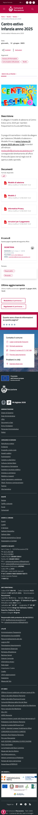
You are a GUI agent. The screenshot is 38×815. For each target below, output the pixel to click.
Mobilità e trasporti (7, 476)
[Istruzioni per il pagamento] (5, 222)
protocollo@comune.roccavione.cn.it (17, 150)
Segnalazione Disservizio (9, 648)
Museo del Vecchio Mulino (10, 751)
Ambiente (4, 446)
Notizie (15, 17)
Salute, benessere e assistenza (11, 479)
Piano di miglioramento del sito (11, 639)
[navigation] (4, 9)
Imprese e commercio (8, 473)
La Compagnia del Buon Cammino (12, 748)
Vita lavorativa (6, 489)
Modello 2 (12, 195)
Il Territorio (4, 528)
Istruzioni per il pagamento (19, 221)
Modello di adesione (16, 182)
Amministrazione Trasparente (11, 632)
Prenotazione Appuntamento (11, 645)
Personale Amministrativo (10, 429)
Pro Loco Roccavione (8, 738)
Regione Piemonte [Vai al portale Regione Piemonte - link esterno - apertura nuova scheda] (7, 2)
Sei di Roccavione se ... (8, 754)
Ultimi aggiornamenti (8, 674)
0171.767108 (8, 551)
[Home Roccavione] (18, 9)
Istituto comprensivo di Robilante (12, 757)
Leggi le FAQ (5, 642)
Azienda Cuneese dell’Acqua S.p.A (12, 725)
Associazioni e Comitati (9, 541)
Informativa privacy (7, 661)
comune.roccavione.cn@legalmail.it (17, 561)
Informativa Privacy (16, 208)
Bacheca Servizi (6, 655)
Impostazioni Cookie (8, 668)
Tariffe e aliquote (6, 503)
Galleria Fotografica (7, 531)
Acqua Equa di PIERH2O (9, 764)
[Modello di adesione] (5, 183)
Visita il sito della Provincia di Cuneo (13, 699)
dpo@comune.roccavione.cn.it (16, 620)
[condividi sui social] (6, 50)
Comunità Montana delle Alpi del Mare (14, 702)
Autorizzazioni (6, 456)
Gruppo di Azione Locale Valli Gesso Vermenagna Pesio (19, 718)
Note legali (5, 665)
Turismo (3, 486)
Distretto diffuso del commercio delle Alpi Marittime (18, 705)
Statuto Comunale (7, 658)
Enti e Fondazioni (7, 426)
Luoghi (3, 524)
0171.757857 (9, 554)
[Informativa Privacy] (5, 209)
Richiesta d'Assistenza (8, 652)
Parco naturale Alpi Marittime (11, 708)
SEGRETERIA (9, 247)
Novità (9, 17)
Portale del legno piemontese (11, 761)
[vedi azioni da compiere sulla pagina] (16, 50)
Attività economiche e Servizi (11, 537)
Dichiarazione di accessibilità (10, 635)
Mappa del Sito (6, 681)
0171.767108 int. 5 (17, 255)
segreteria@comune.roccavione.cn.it (19, 257)
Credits (3, 671)
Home (3, 17)
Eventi (3, 521)
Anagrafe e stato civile (8, 450)
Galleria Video (5, 534)
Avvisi (3, 507)
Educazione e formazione (9, 466)
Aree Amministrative (8, 416)
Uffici (3, 419)
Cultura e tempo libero (8, 463)
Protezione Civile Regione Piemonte (13, 721)
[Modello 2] (5, 196)
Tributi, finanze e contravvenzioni (12, 482)
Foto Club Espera (7, 744)
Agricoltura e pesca (7, 443)
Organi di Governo (7, 412)
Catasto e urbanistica (8, 460)
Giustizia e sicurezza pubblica (10, 469)
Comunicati (5, 510)
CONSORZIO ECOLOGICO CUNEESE (13, 731)
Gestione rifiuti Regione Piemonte (12, 735)
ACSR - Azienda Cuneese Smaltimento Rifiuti (16, 728)
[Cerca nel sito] (32, 9)
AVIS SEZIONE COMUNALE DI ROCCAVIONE (16, 741)
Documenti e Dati (7, 422)
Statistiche (5, 678)
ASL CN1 (4, 712)
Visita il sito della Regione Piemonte (13, 695)
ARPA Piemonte (6, 715)
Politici (3, 432)
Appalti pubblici (6, 453)
